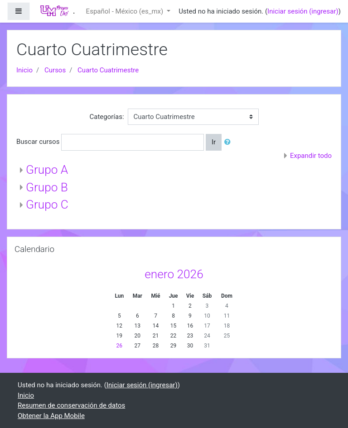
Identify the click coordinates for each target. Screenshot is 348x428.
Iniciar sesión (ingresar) (302, 11)
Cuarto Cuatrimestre (108, 70)
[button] (229, 142)
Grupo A (47, 169)
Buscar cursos (37, 142)
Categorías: (106, 117)
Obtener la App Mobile (51, 416)
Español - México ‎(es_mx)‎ (125, 11)
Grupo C (47, 204)
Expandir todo (311, 156)
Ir (214, 142)
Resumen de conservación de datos (71, 405)
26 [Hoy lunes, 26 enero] (119, 345)
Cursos (55, 70)
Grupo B (47, 187)
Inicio (24, 70)
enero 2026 (174, 274)
